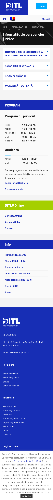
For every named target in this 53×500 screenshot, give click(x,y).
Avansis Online (13, 221)
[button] (26, 55)
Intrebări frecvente (16, 254)
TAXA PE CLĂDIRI (15, 75)
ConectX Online (13, 215)
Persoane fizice (10, 373)
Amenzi (9, 292)
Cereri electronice (11, 385)
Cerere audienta (14, 189)
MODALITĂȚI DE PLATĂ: (19, 86)
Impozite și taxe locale (17, 273)
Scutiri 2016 (11, 285)
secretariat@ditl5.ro (16, 182)
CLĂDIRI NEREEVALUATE (19, 65)
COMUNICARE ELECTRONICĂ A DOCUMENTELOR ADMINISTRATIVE (26, 53)
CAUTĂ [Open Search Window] (46, 19)
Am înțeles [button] (26, 496)
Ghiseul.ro (10, 228)
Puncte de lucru (14, 267)
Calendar (7, 434)
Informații (7, 414)
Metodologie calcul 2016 (18, 279)
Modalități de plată (15, 261)
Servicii (6, 381)
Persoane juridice (19, 27)
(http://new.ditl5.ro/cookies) (27, 461)
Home (5, 27)
